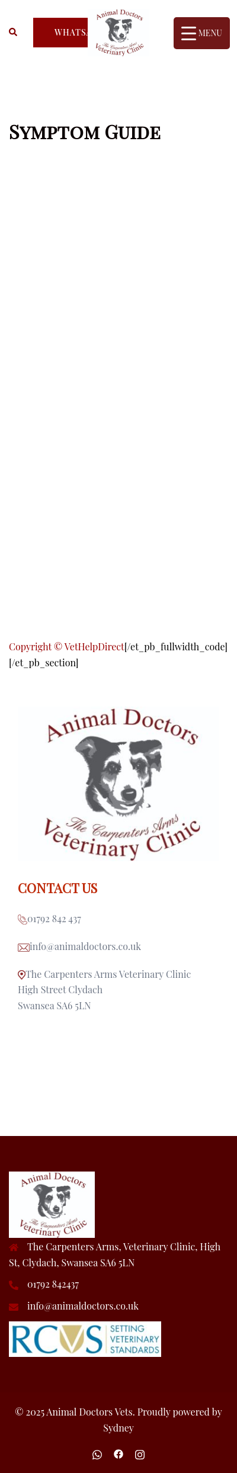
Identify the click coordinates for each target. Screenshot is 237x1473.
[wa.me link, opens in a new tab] (97, 1452)
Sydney (118, 1427)
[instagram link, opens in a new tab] (140, 1452)
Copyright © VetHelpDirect (66, 646)
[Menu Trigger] (202, 33)
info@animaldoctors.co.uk (83, 1305)
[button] (13, 32)
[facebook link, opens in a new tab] (118, 1452)
